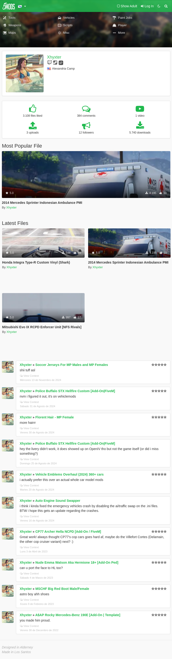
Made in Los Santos (16, 652)
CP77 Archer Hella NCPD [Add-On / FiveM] (68, 531)
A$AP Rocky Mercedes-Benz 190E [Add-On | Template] (77, 615)
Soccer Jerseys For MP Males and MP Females (71, 365)
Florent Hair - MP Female (54, 417)
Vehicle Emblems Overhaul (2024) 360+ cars (69, 474)
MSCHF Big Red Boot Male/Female (62, 589)
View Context (29, 375)
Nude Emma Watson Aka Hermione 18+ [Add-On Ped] (76, 562)
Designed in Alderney (17, 647)
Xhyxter (54, 57)
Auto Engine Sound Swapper (57, 501)
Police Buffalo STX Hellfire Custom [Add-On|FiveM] (75, 391)
